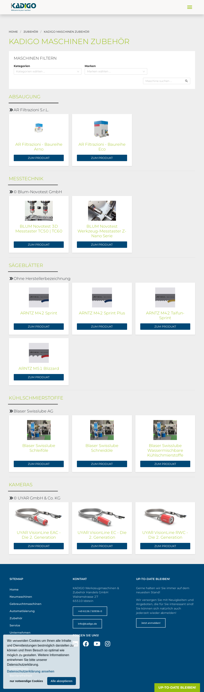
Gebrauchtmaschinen (25, 604)
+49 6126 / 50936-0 (90, 611)
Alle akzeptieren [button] (62, 681)
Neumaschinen (21, 596)
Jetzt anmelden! (150, 622)
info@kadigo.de (87, 623)
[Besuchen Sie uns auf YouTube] (97, 643)
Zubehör (31, 31)
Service (15, 625)
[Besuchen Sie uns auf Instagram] (107, 643)
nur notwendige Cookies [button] (26, 681)
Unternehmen (20, 632)
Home (13, 31)
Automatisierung (22, 611)
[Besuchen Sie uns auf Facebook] (86, 643)
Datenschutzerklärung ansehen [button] (30, 671)
